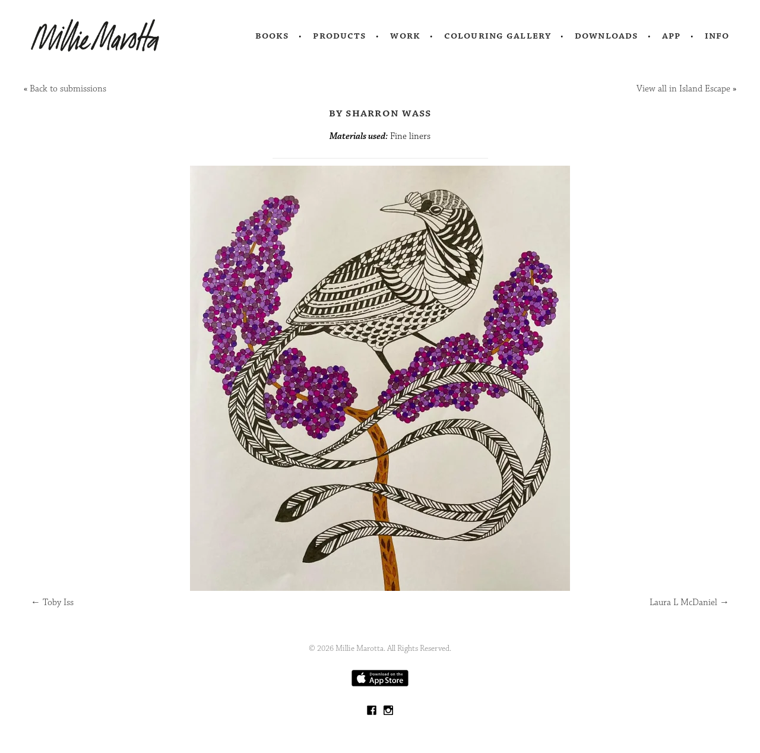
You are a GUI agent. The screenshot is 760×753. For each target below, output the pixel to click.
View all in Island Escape (683, 88)
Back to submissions (68, 88)
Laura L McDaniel (689, 602)
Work (405, 35)
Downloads (606, 35)
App (671, 35)
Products (339, 35)
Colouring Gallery (497, 35)
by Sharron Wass (380, 113)
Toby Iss (52, 602)
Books (272, 35)
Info (717, 35)
